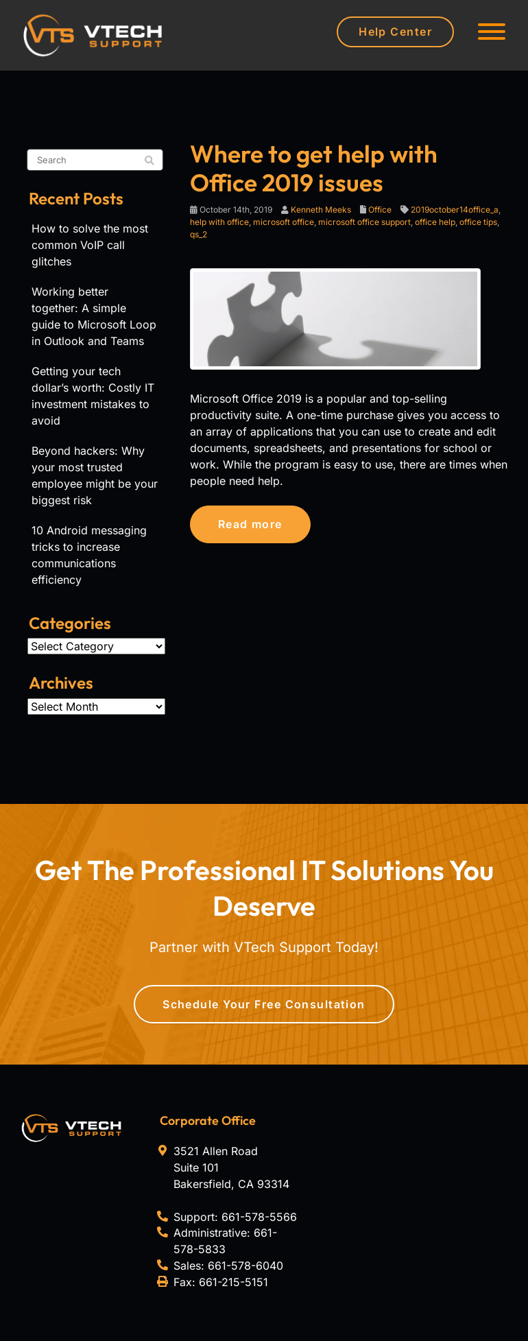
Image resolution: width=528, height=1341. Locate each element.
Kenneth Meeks (321, 209)
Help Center (395, 31)
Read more (250, 524)
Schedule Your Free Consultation (264, 1004)
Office (380, 209)
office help (435, 222)
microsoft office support (364, 222)
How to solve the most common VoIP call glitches (90, 245)
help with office (219, 222)
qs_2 (198, 234)
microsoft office (283, 222)
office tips (478, 222)
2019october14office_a (455, 209)
